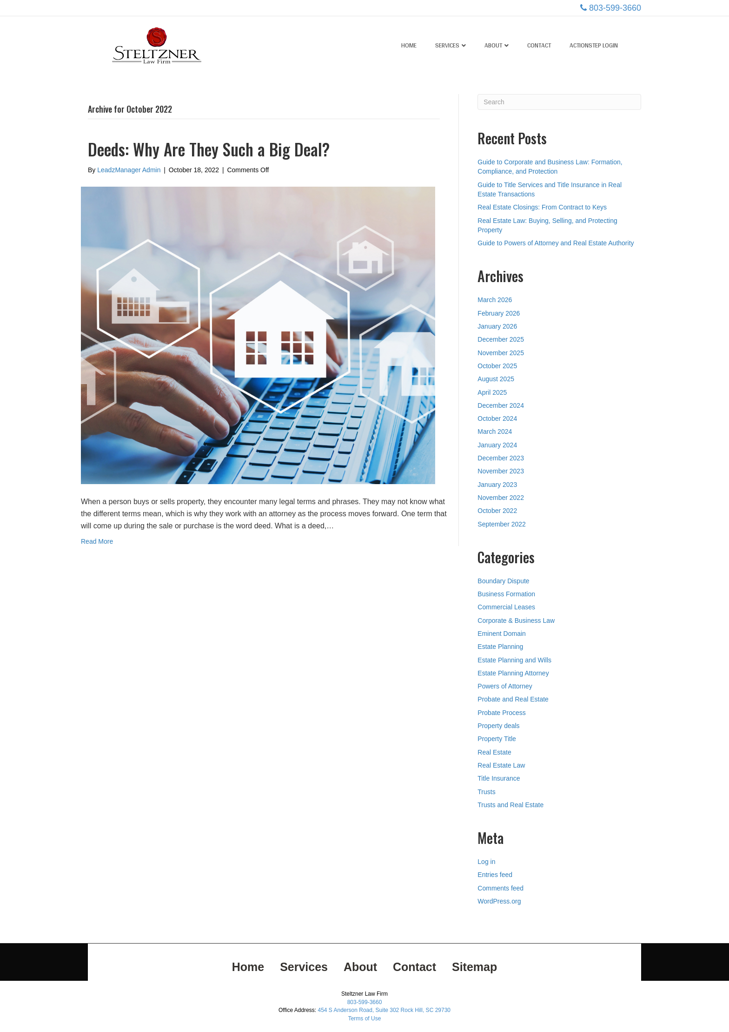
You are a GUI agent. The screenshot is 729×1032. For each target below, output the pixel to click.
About (493, 45)
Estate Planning (500, 646)
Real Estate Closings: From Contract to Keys (542, 207)
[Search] (559, 102)
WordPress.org (499, 901)
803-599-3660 (615, 8)
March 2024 (494, 431)
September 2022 (501, 524)
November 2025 (500, 353)
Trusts (486, 792)
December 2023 (500, 458)
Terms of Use (364, 1018)
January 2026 (497, 326)
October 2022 (497, 510)
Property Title (496, 738)
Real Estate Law (501, 765)
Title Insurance (498, 778)
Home (409, 45)
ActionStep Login (594, 45)
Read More (97, 541)
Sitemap (474, 966)
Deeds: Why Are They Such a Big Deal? (209, 149)
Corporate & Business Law (516, 620)
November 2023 (500, 471)
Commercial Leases (506, 607)
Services (447, 45)
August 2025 (495, 379)
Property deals (498, 725)
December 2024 (500, 405)
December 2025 (500, 339)
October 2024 (497, 418)
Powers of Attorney (504, 686)
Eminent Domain (501, 633)
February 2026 (498, 313)
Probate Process (501, 712)
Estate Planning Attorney (513, 673)
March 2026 (494, 300)
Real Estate (494, 752)
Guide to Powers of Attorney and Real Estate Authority (555, 243)
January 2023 (497, 484)
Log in (486, 861)
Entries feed (494, 874)
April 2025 (492, 392)
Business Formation (506, 594)
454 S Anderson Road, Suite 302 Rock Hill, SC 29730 (384, 1010)
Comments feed (500, 888)
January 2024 (497, 445)
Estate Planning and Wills (514, 660)
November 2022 (500, 497)
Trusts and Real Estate (510, 805)
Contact (539, 45)
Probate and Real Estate (513, 699)
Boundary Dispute (503, 581)
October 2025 (497, 366)
